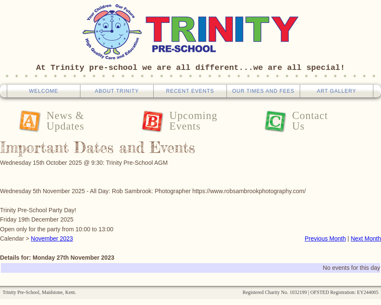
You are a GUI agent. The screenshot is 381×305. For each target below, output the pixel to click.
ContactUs (310, 120)
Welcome (43, 91)
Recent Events (190, 91)
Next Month (366, 238)
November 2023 (52, 238)
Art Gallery (336, 91)
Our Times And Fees (263, 91)
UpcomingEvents (193, 120)
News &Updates (65, 120)
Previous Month (325, 238)
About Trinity (117, 91)
